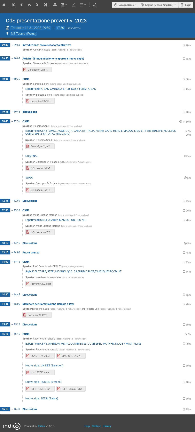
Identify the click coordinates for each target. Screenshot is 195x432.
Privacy (107, 426)
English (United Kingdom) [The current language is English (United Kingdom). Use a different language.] (159, 5)
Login (188, 5)
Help (87, 426)
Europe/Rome (126, 5)
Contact (96, 426)
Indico (41, 426)
